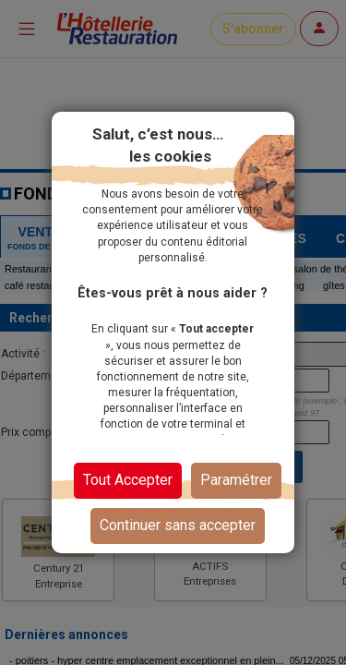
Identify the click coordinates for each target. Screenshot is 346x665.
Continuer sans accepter (178, 525)
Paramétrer (236, 480)
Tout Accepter (128, 480)
